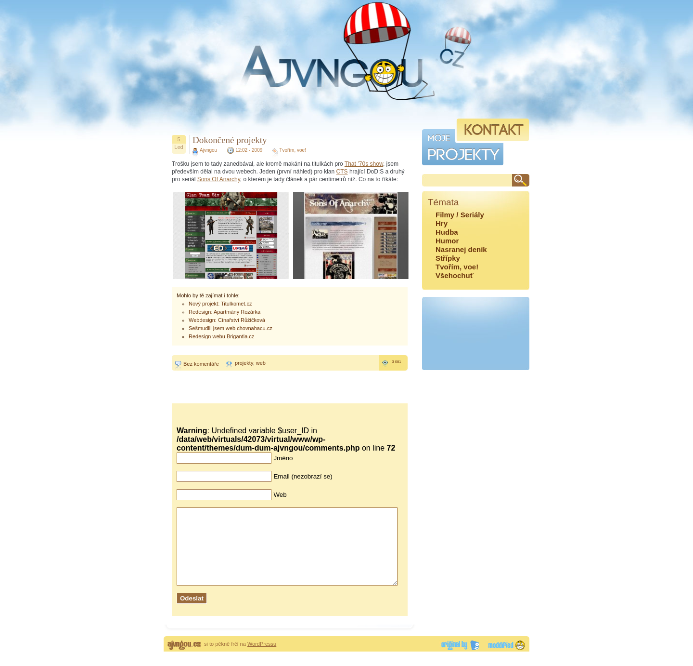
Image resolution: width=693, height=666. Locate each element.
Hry (442, 223)
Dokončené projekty (229, 140)
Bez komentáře (201, 364)
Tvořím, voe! (292, 150)
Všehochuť (455, 275)
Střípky (448, 258)
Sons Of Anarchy (218, 179)
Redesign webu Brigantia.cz (221, 336)
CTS (342, 171)
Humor (447, 241)
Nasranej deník (461, 249)
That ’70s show (364, 163)
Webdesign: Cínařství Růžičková (227, 320)
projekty (244, 363)
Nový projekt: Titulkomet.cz (220, 303)
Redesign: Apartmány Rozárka (224, 312)
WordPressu (261, 658)
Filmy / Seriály (460, 215)
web (261, 363)
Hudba (447, 232)
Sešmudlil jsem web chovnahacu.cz (230, 328)
